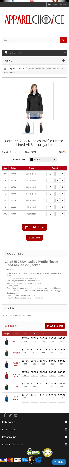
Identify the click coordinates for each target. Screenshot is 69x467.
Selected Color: (19, 159)
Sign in (63, 4)
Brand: (5, 152)
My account (9, 437)
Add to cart (54, 326)
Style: (27, 152)
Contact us (52, 4)
